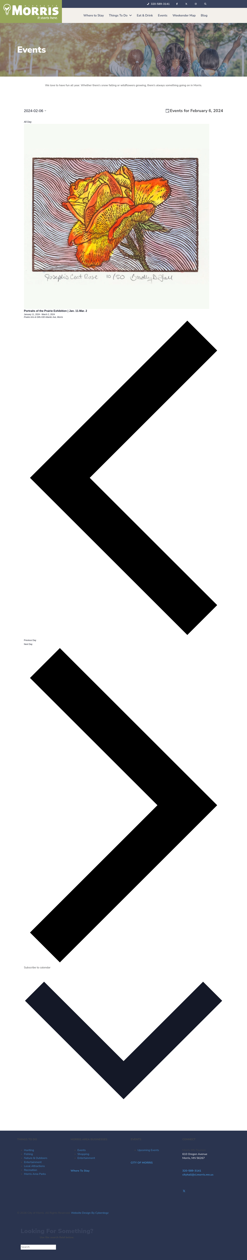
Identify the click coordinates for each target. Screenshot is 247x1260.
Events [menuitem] (82, 1150)
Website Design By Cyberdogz (90, 1213)
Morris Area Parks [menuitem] (35, 1174)
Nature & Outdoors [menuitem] (35, 1158)
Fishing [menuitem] (28, 1154)
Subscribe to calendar (37, 967)
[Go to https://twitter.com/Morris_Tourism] (206, 1191)
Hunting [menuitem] (29, 1150)
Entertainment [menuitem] (33, 1162)
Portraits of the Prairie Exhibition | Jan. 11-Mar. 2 (55, 310)
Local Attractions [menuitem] (34, 1166)
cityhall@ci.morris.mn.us (197, 1175)
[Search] (38, 1247)
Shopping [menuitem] (83, 1154)
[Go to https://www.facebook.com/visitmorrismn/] (206, 1187)
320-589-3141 (191, 1171)
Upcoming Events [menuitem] (148, 1150)
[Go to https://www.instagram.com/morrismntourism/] (206, 1195)
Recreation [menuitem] (30, 1170)
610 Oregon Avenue (194, 1154)
